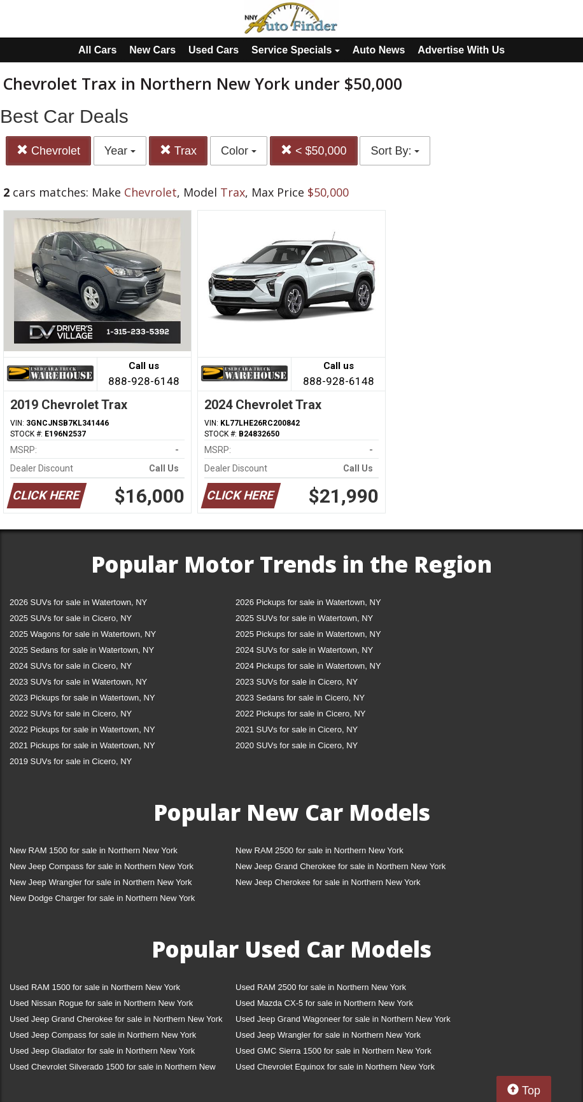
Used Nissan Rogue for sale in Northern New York (101, 1003)
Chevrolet (48, 150)
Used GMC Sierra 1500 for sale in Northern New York (333, 1051)
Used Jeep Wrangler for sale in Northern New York (328, 1035)
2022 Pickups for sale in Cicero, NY (300, 713)
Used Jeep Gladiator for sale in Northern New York (102, 1051)
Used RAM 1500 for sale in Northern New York (95, 987)
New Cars (152, 50)
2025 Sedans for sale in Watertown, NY (82, 650)
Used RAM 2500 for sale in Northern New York (320, 987)
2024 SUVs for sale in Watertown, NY (304, 650)
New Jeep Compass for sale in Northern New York (101, 866)
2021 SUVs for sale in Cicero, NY (296, 729)
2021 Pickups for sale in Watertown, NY (82, 745)
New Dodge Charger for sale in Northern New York (102, 898)
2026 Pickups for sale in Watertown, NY (308, 602)
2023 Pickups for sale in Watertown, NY (82, 697)
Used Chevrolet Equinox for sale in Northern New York (335, 1066)
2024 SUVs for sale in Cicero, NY (71, 666)
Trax (178, 150)
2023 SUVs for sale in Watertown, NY (78, 682)
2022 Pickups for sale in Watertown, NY (82, 729)
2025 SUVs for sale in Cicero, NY (71, 618)
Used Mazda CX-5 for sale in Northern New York (324, 1003)
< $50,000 (314, 150)
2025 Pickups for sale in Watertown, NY (308, 634)
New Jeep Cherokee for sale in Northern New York (327, 882)
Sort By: (394, 150)
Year (120, 150)
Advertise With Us (461, 50)
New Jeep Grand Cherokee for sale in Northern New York (340, 866)
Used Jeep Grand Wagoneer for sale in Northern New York (343, 1019)
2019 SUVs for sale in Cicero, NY (71, 761)
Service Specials (295, 50)
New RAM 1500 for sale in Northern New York (94, 850)
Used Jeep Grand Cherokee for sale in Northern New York (116, 1019)
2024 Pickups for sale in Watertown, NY (308, 666)
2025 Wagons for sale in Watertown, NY (83, 634)
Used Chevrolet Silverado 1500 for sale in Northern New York (113, 1069)
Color (238, 150)
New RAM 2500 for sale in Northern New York (319, 850)
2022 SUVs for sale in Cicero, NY (71, 713)
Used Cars (213, 50)
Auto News (379, 50)
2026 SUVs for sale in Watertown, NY (78, 602)
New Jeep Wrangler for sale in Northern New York (101, 882)
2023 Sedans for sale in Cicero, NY (300, 697)
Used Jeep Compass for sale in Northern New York (103, 1035)
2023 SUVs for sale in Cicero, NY (296, 682)
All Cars (97, 50)
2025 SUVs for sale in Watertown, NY (304, 618)
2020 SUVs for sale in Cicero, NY (296, 745)
